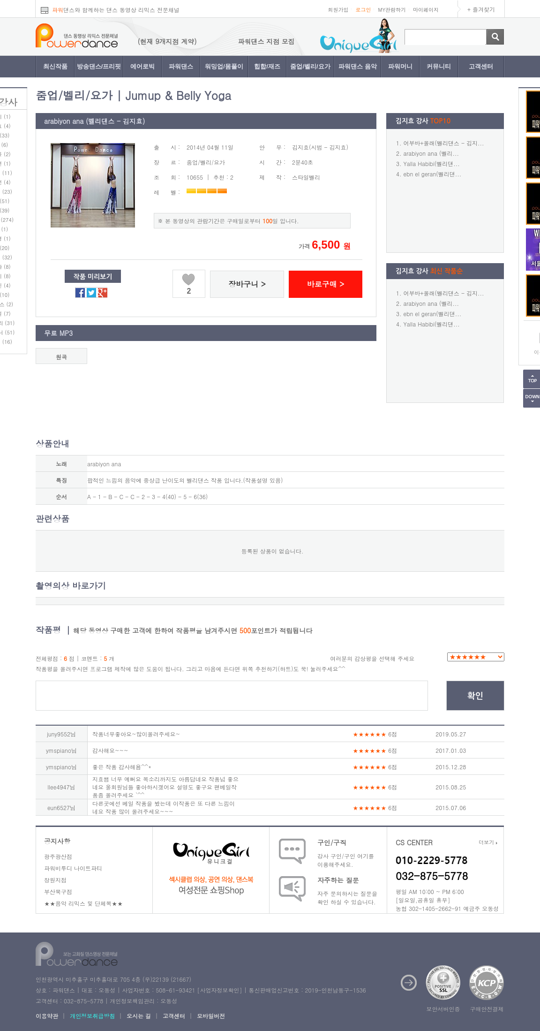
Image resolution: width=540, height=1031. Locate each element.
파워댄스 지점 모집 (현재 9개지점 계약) (148, 41)
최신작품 (55, 66)
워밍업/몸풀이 (224, 66)
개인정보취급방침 (92, 1016)
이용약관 (47, 1016)
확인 (475, 696)
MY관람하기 (392, 9)
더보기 (488, 842)
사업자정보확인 (219, 990)
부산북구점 (58, 891)
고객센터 (481, 66)
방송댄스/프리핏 (99, 66)
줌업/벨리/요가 (310, 66)
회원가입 (338, 9)
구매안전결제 (487, 1009)
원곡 (61, 357)
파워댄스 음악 (357, 66)
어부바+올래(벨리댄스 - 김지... (444, 143)
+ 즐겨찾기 (481, 9)
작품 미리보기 (93, 276)
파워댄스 (181, 66)
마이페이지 (426, 9)
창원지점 (55, 880)
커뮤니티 (439, 66)
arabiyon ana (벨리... (431, 153)
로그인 (363, 9)
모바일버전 (211, 1016)
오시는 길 (139, 1016)
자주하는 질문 (338, 880)
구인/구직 (331, 842)
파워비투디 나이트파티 (73, 868)
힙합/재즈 (267, 66)
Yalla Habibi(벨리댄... (432, 163)
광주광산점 (58, 856)
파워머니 (400, 66)
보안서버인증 (443, 1009)
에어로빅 (142, 66)
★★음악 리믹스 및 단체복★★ (83, 903)
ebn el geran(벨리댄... (433, 174)
